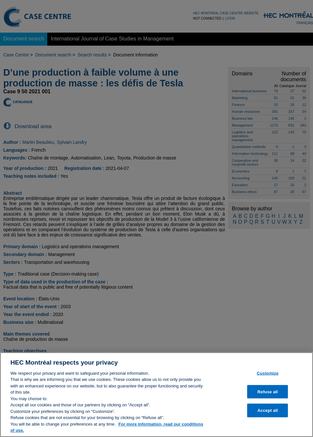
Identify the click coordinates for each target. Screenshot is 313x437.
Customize (267, 373)
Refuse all (268, 391)
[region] (156, 394)
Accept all (268, 410)
